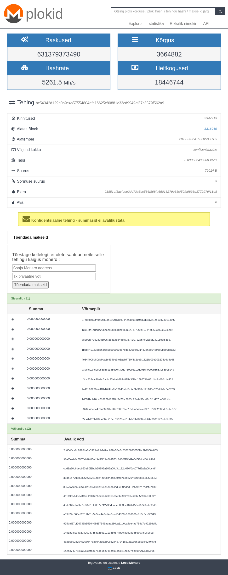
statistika (156, 24)
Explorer (136, 24)
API (206, 24)
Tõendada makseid (30, 237)
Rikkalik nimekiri (183, 24)
